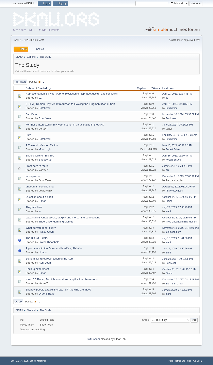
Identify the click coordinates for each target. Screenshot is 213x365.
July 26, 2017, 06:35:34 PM (177, 166)
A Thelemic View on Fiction (42, 145)
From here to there (37, 165)
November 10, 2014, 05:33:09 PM (180, 114)
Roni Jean (45, 118)
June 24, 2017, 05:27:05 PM (177, 124)
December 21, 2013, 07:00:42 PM (180, 176)
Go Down (20, 82)
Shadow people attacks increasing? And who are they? (58, 289)
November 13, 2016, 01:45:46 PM (180, 228)
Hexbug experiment (37, 268)
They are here (34, 207)
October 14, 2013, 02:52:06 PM (179, 197)
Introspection (33, 176)
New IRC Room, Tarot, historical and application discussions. (62, 279)
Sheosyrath (45, 159)
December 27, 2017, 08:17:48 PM (180, 279)
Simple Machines (38, 361)
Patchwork (45, 108)
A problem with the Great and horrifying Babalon (54, 248)
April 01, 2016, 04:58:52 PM (177, 104)
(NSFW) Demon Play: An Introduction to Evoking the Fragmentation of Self (70, 103)
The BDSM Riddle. (37, 237)
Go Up (18, 301)
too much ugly (173, 232)
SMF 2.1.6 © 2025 (20, 361)
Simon (42, 200)
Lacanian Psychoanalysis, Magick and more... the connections (63, 217)
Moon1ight (45, 149)
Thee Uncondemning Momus (56, 221)
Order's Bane (46, 293)
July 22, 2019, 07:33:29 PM (177, 207)
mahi (168, 211)
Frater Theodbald (49, 242)
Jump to (145, 320)
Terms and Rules (183, 361)
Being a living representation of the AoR (49, 258)
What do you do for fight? (41, 227)
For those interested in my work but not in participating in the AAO (65, 124)
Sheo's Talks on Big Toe (40, 155)
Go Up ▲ (197, 361)
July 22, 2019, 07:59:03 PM (177, 289)
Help (170, 361)
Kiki (167, 170)
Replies (143, 88)
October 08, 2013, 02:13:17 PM (179, 269)
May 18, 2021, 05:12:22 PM (177, 145)
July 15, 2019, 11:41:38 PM (177, 238)
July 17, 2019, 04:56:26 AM (177, 248)
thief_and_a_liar (174, 283)
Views (156, 88)
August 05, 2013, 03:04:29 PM (178, 186)
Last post (168, 88)
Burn (28, 134)
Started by (44, 88)
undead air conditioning (40, 186)
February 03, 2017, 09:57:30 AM (179, 135)
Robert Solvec (173, 149)
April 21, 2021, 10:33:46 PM (177, 93)
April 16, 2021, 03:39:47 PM (177, 155)
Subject (30, 88)
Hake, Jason (46, 231)
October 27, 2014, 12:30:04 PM (179, 217)
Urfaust (43, 252)
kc (40, 211)
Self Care (31, 114)
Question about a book (39, 196)
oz (40, 97)
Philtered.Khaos (174, 190)
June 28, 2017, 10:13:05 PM (177, 259)
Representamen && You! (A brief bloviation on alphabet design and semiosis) (72, 93)
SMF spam (93, 339)
